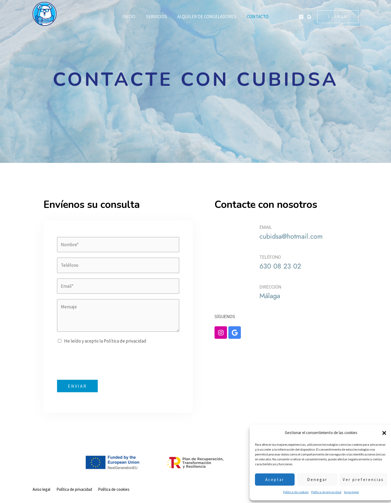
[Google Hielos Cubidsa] (309, 16)
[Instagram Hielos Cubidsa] (301, 16)
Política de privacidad (322, 492)
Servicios (157, 17)
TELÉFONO (311, 257)
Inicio (130, 17)
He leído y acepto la (105, 341)
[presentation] (98, 361)
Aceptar (270, 479)
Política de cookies (291, 492)
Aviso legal (347, 492)
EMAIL (306, 227)
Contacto (256, 17)
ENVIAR (77, 386)
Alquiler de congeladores (206, 17)
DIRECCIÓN (311, 287)
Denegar (313, 479)
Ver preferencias (359, 479)
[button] (380, 433)
